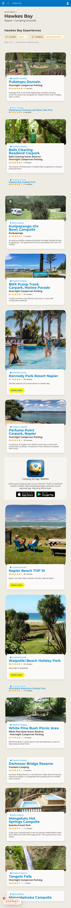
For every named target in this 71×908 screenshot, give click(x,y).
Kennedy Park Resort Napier (33, 376)
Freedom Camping (18, 78)
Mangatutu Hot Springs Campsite (24, 820)
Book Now (16, 390)
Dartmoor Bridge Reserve (31, 764)
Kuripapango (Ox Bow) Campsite (24, 228)
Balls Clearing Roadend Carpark (24, 151)
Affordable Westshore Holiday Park (27, 688)
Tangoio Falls (20, 876)
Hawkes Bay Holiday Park (22, 182)
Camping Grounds (18, 180)
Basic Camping (16, 108)
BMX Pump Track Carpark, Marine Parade (29, 286)
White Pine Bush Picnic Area (34, 728)
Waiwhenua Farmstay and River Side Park (30, 110)
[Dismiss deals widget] (4, 898)
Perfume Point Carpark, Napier (22, 432)
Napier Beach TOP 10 (27, 571)
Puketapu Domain (24, 82)
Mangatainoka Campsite (30, 897)
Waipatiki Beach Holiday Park (35, 661)
